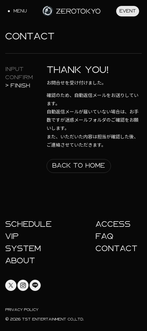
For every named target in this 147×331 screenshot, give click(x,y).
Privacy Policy (21, 310)
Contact (116, 248)
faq (104, 236)
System (23, 248)
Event (127, 11)
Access (113, 224)
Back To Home (78, 165)
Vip (12, 236)
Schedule (28, 224)
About (20, 260)
